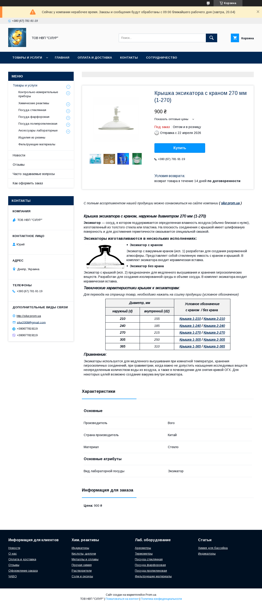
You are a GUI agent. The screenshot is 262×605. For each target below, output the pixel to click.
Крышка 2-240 (214, 326)
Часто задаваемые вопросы (34, 174)
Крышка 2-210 (214, 319)
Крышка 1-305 (190, 339)
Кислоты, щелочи (84, 553)
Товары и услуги (27, 57)
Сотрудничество (161, 57)
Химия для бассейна (213, 548)
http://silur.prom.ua (29, 316)
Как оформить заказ (28, 183)
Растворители (82, 570)
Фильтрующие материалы (36, 144)
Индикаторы (80, 548)
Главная (62, 57)
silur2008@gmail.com (31, 322)
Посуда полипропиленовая (37, 123)
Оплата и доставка (95, 57)
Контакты (129, 57)
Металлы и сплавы (85, 559)
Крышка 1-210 (190, 319)
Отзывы (19, 164)
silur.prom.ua (230, 203)
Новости (19, 155)
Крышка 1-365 (190, 346)
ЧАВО (12, 576)
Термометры (144, 553)
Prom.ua (151, 594)
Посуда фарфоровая (33, 117)
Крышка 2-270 (214, 332)
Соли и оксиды (82, 576)
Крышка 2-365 (214, 346)
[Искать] (211, 38)
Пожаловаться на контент (122, 598)
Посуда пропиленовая (151, 570)
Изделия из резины (31, 137)
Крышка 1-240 (190, 326)
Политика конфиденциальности (161, 598)
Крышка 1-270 (190, 332)
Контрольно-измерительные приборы (38, 94)
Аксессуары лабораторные (38, 130)
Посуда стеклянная (32, 110)
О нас (12, 553)
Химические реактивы (33, 103)
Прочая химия (82, 565)
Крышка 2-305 (214, 339)
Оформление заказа (23, 570)
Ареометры (143, 548)
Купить (180, 148)
